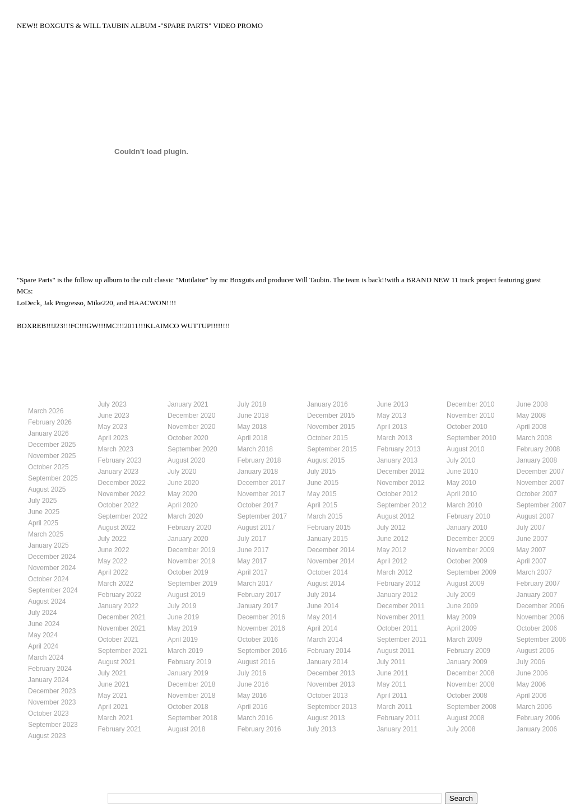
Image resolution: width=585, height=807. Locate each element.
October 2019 (188, 572)
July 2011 (391, 662)
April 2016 (253, 707)
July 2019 (182, 606)
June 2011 (392, 673)
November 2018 (191, 695)
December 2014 (331, 550)
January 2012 (397, 595)
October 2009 (467, 561)
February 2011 (399, 718)
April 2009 (462, 628)
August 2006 (535, 651)
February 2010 (468, 516)
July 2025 (42, 501)
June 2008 (532, 404)
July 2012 (391, 527)
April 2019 (183, 639)
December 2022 (122, 483)
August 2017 (256, 527)
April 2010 (462, 494)
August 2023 (47, 736)
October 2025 (48, 467)
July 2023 (112, 404)
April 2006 (532, 695)
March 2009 (464, 639)
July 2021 (112, 673)
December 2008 (470, 673)
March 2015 (324, 516)
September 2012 (402, 505)
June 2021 (113, 684)
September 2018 (192, 718)
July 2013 (321, 729)
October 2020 (188, 438)
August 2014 (326, 583)
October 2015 (327, 438)
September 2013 (332, 707)
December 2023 (52, 691)
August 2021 (117, 662)
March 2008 (534, 438)
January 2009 (467, 662)
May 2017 (252, 561)
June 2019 (183, 617)
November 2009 (470, 550)
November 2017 (261, 494)
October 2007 (537, 494)
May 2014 (322, 617)
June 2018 (253, 415)
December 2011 (401, 606)
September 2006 (542, 639)
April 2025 (43, 523)
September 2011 (402, 639)
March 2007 (534, 572)
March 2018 (255, 449)
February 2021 (120, 729)
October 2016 (258, 639)
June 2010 (462, 471)
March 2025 (45, 534)
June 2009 (462, 606)
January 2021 (188, 404)
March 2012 (394, 572)
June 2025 (43, 512)
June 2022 (113, 550)
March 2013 (394, 438)
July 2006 (531, 662)
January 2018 (258, 471)
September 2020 (192, 449)
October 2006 (537, 628)
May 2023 (113, 427)
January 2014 (327, 662)
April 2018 (253, 438)
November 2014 (331, 561)
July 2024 (42, 613)
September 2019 (192, 583)
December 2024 (52, 557)
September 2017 (262, 516)
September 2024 (53, 590)
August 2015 (326, 460)
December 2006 (540, 606)
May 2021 (113, 695)
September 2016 (262, 651)
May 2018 (252, 427)
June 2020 (183, 483)
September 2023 (53, 725)
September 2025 (53, 478)
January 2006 (537, 729)
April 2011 (392, 695)
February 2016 (259, 729)
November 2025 (52, 456)
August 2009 (465, 583)
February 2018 (259, 460)
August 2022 (117, 527)
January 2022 (118, 606)
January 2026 (48, 433)
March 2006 (534, 707)
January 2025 (48, 545)
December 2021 (122, 617)
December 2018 (191, 684)
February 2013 (399, 449)
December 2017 (261, 483)
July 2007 (531, 527)
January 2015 (327, 539)
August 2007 (535, 516)
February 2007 (538, 583)
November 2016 (261, 628)
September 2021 (123, 651)
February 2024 (50, 669)
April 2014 (322, 628)
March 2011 (394, 707)
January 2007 (537, 595)
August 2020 (186, 460)
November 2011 (401, 617)
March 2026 (45, 411)
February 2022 (120, 595)
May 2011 (392, 684)
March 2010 (464, 505)
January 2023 (118, 471)
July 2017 (252, 539)
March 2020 (185, 516)
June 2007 (532, 539)
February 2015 (329, 527)
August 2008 (465, 718)
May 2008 (531, 415)
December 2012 (401, 471)
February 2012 (399, 583)
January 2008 (537, 460)
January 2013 (397, 460)
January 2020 (188, 539)
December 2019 (191, 550)
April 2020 (183, 505)
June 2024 (43, 624)
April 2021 (113, 707)
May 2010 (461, 483)
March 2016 (255, 718)
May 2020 (182, 494)
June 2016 (253, 684)
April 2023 (113, 438)
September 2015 (332, 449)
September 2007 (542, 505)
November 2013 (331, 684)
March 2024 (45, 657)
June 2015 (322, 483)
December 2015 (331, 415)
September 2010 (471, 438)
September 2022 (123, 516)
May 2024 (43, 635)
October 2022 (118, 505)
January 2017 (258, 606)
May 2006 (531, 684)
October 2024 (48, 579)
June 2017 (253, 550)
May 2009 (461, 617)
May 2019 (182, 628)
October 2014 (327, 572)
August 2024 (47, 601)
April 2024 (43, 646)
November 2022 (122, 494)
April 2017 (253, 572)
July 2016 (252, 673)
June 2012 (392, 539)
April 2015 (322, 505)
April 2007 (532, 561)
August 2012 (396, 516)
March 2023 (115, 449)
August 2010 (465, 449)
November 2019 (191, 561)
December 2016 (261, 617)
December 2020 (191, 415)
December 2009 (470, 539)
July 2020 (182, 471)
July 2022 (112, 539)
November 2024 (52, 568)
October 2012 (397, 494)
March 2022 (115, 583)
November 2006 (540, 617)
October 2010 (467, 427)
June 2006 (532, 673)
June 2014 (322, 606)
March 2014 (324, 639)
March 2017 (255, 583)
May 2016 (252, 695)
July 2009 (461, 595)
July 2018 (252, 404)
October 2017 (258, 505)
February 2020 (189, 527)
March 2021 (115, 718)
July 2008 (461, 729)
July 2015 (321, 471)
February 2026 (50, 422)
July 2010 (461, 460)
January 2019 (188, 673)
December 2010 (470, 404)
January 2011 (397, 729)
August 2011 (396, 651)
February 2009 (468, 651)
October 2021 (118, 639)
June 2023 (113, 415)
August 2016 (256, 662)
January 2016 (327, 404)
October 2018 (188, 707)
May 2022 (113, 561)
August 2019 (186, 595)
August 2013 (326, 718)
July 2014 (321, 595)
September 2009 (471, 572)
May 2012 (392, 550)
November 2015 (331, 427)
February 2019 (189, 662)
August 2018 (186, 729)
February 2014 (329, 651)
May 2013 (392, 415)
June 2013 (392, 404)
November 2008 (470, 684)
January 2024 (48, 680)
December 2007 (540, 471)
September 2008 (471, 707)
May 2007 (531, 550)
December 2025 (52, 445)
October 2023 (48, 713)
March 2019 (185, 651)
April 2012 (392, 561)
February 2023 (120, 460)
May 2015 (322, 494)
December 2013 (331, 673)
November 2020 (191, 427)
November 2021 (122, 628)
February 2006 (538, 718)
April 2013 (392, 427)
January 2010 (467, 527)
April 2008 (532, 427)
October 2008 (467, 695)
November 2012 (401, 483)
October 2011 (397, 628)
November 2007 (540, 483)
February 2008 (538, 449)
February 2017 (259, 595)
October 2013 (327, 695)
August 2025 (47, 489)
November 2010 (470, 415)
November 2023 (52, 702)
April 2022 (113, 572)
